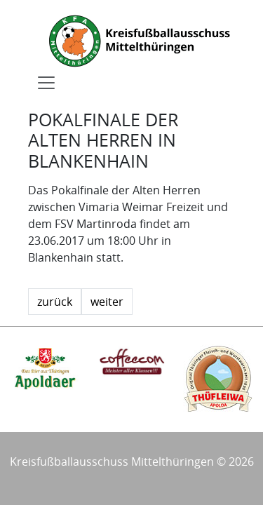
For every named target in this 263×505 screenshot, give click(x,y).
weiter (106, 301)
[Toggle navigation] (46, 82)
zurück (54, 301)
